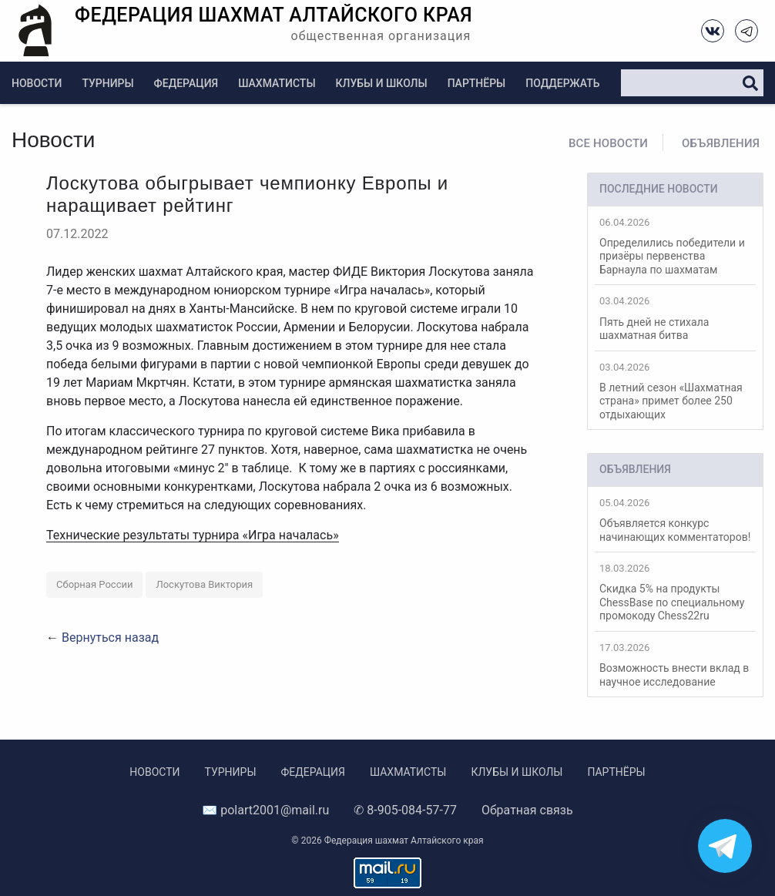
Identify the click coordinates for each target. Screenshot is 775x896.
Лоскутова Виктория (204, 584)
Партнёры (477, 83)
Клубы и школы (382, 83)
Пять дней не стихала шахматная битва (675, 318)
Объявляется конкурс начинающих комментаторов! (675, 520)
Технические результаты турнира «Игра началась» (192, 535)
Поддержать (562, 83)
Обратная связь (527, 810)
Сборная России (94, 584)
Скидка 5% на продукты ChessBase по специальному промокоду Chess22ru (675, 592)
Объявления (721, 143)
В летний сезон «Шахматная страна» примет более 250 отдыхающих (675, 391)
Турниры (107, 83)
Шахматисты (276, 83)
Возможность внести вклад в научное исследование (675, 665)
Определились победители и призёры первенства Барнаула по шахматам (675, 246)
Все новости (608, 143)
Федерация (186, 83)
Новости (37, 83)
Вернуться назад (110, 637)
